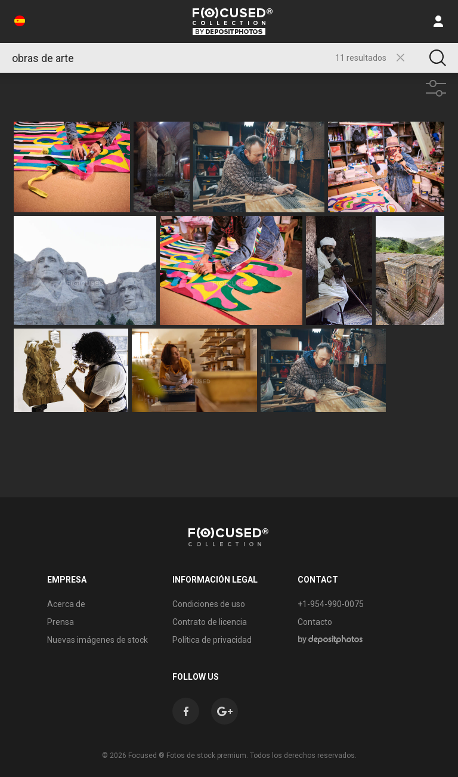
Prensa (60, 622)
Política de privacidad (212, 640)
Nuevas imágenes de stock (97, 640)
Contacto (315, 622)
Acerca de (66, 604)
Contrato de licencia (209, 622)
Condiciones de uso (208, 604)
